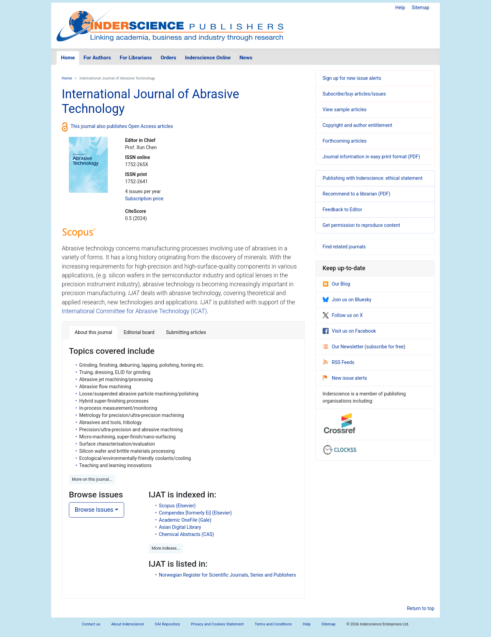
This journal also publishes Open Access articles (122, 126)
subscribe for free (385, 346)
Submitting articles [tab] (186, 332)
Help (400, 7)
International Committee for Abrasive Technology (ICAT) (134, 311)
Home (68, 58)
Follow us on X (343, 315)
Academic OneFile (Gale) (185, 520)
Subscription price (144, 198)
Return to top (420, 608)
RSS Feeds (338, 362)
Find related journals (344, 246)
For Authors (97, 58)
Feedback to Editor (342, 209)
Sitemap (420, 7)
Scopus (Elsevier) (177, 505)
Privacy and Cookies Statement (217, 624)
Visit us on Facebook (349, 331)
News (245, 58)
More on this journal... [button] (92, 479)
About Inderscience (127, 624)
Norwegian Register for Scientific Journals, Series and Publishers (227, 575)
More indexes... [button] (166, 548)
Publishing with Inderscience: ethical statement (372, 178)
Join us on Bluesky (347, 299)
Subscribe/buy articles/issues (354, 94)
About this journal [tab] (93, 332)
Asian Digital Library (180, 527)
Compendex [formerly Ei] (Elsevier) (195, 513)
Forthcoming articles (345, 141)
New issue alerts (345, 378)
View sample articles (345, 109)
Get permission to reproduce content (361, 225)
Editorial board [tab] (139, 332)
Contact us (91, 624)
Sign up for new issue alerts (352, 78)
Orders (168, 58)
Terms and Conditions (273, 624)
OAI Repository (167, 624)
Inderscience (208, 58)
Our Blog (336, 284)
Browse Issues (94, 509)
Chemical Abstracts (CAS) (186, 534)
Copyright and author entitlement (357, 125)
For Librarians (136, 58)
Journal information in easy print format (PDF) (371, 156)
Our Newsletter (343, 346)
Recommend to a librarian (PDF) (356, 194)
